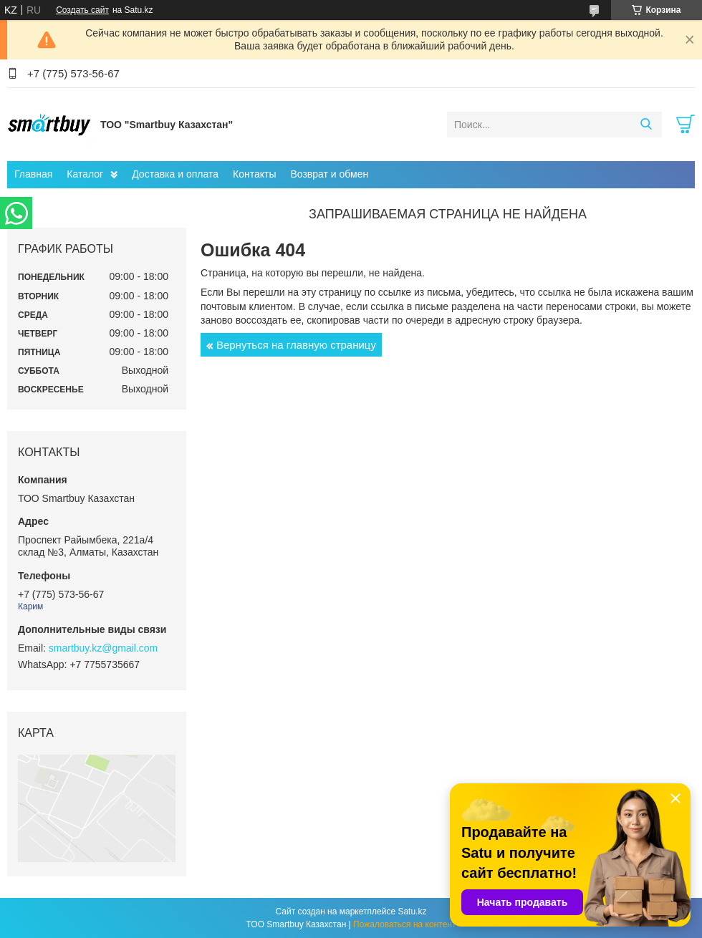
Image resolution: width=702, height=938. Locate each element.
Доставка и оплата (175, 174)
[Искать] (646, 124)
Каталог (85, 174)
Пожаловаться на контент (404, 924)
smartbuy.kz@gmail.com (103, 648)
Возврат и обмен (329, 174)
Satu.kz (412, 911)
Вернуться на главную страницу (296, 345)
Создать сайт (82, 10)
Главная (33, 174)
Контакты (254, 174)
